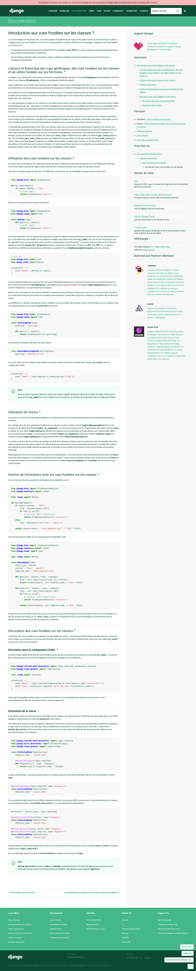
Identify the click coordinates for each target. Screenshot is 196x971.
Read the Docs (149, 250)
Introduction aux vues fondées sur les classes (156, 65)
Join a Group (55, 920)
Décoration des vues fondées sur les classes (157, 96)
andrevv (151, 958)
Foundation (131, 11)
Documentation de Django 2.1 (149, 154)
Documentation (79, 11)
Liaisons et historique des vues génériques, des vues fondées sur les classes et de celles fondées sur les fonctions (161, 73)
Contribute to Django (58, 924)
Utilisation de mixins (147, 85)
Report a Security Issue (59, 933)
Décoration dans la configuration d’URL (158, 101)
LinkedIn (125, 938)
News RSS (126, 942)
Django (17, 11)
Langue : (187, 953)
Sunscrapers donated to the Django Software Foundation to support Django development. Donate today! (164, 46)
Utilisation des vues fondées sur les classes (157, 80)
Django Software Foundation (20, 933)
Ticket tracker (140, 227)
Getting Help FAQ (93, 920)
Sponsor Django (164, 920)
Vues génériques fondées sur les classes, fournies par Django (92, 892)
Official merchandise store (169, 929)
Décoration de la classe (151, 105)
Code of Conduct (15, 938)
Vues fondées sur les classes (21, 892)
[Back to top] (190, 966)
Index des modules (149, 194)
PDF (162, 247)
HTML (157, 247)
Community (118, 11)
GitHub (125, 920)
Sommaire (166, 194)
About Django (14, 920)
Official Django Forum (144, 216)
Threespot (133, 958)
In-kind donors (76, 957)
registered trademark (77, 965)
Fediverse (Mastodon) (131, 929)
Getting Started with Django (20, 924)
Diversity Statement (16, 942)
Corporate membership (167, 924)
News (91, 11)
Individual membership (59, 938)
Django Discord (92, 924)
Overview (52, 11)
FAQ (136, 181)
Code (99, 11)
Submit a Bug (55, 929)
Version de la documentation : (179, 960)
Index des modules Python (148, 140)
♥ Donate (144, 11)
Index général (142, 135)
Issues (107, 11)
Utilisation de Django (148, 158)
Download (64, 11)
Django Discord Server (144, 205)
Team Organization (16, 929)
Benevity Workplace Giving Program (173, 933)
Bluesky (125, 933)
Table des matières (144, 131)
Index (136, 194)
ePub (168, 247)
